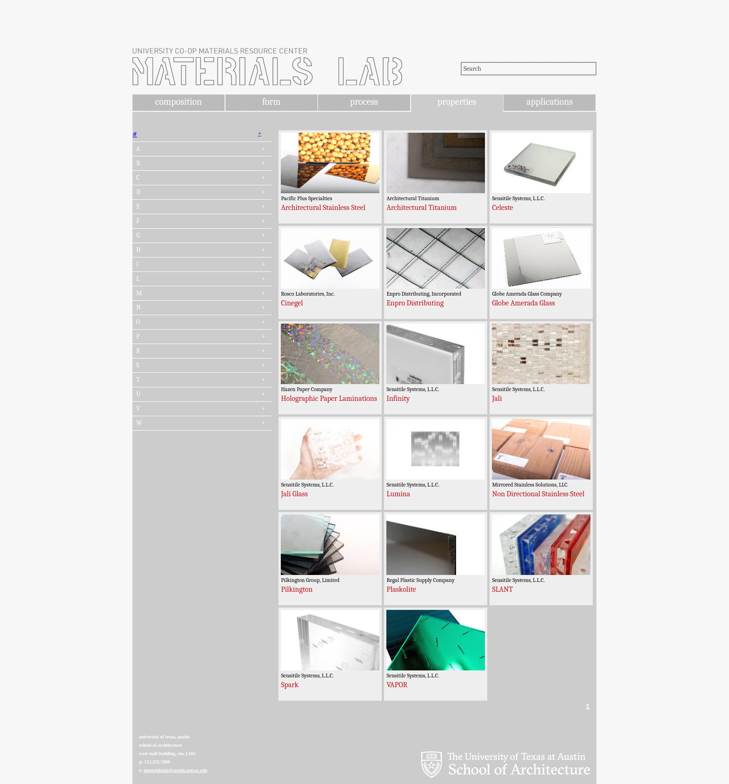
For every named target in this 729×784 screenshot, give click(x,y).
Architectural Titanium (421, 207)
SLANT (502, 589)
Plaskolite (401, 589)
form (271, 101)
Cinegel (292, 303)
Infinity (398, 398)
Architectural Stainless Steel (323, 207)
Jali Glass (294, 494)
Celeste (502, 207)
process (364, 101)
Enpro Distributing (415, 303)
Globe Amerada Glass (523, 303)
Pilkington (296, 589)
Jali (497, 398)
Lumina (398, 494)
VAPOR (396, 685)
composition (178, 101)
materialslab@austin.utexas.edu (175, 770)
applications (549, 101)
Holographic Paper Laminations (329, 398)
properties (456, 101)
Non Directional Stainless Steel (538, 494)
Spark (289, 685)
